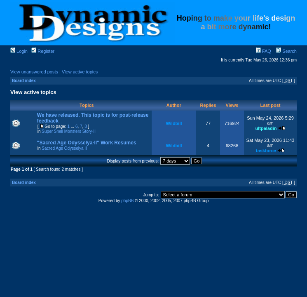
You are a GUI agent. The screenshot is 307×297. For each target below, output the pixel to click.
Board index (24, 80)
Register (42, 51)
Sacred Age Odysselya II (64, 148)
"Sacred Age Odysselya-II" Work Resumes (86, 143)
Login (19, 51)
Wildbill (174, 123)
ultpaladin (266, 128)
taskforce (266, 150)
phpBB (127, 200)
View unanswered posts (34, 71)
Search (286, 51)
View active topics (80, 71)
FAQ (263, 51)
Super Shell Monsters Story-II (69, 131)
